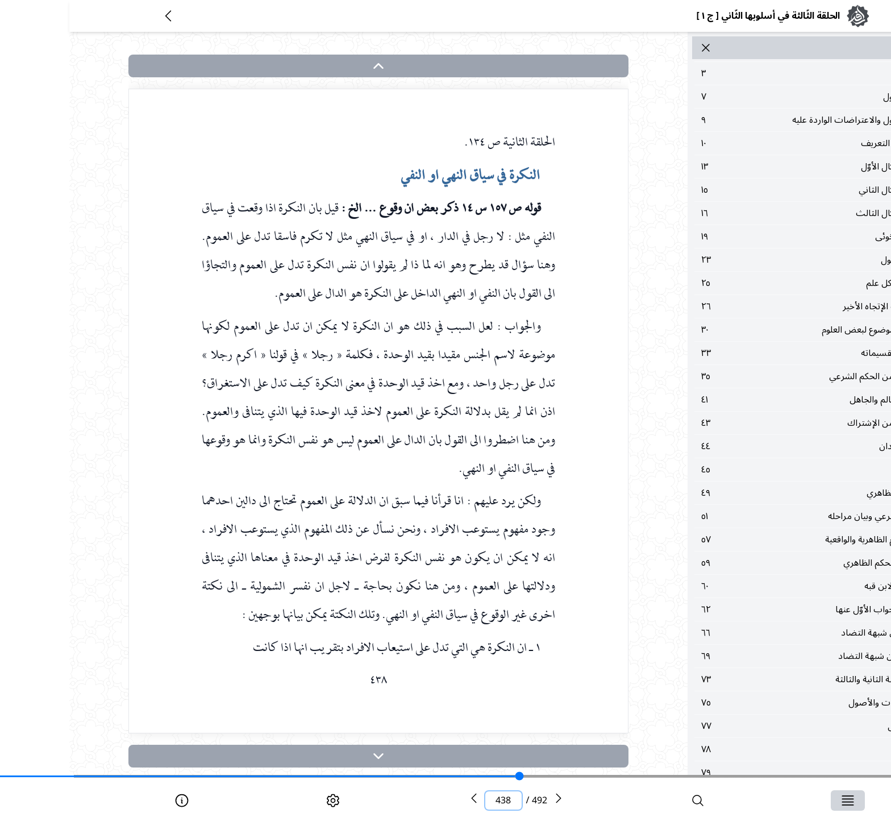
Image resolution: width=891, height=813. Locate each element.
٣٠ (757, 330)
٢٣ (757, 260)
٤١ (757, 399)
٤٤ (757, 446)
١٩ (757, 236)
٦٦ (757, 633)
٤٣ (757, 423)
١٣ (757, 166)
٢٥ (757, 283)
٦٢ (757, 609)
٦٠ (757, 586)
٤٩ (757, 493)
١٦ (757, 213)
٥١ (757, 516)
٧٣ (757, 679)
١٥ (757, 190)
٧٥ (757, 703)
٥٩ (757, 563)
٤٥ (757, 469)
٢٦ (757, 306)
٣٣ (757, 353)
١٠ (757, 143)
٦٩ (757, 656)
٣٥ (757, 376)
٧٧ (757, 726)
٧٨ (757, 749)
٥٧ (757, 539)
